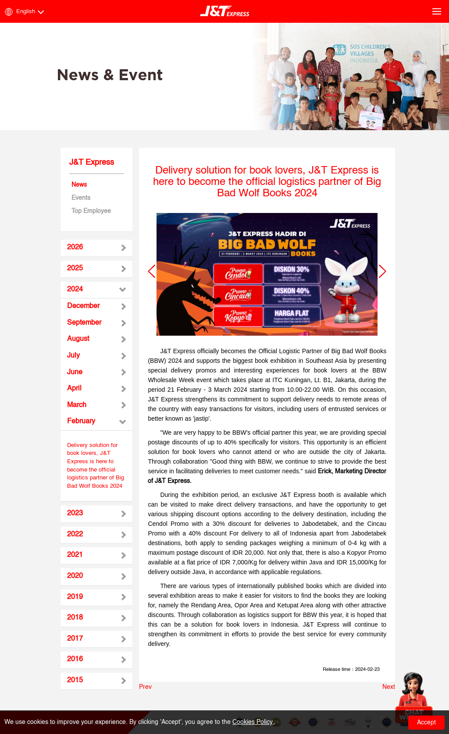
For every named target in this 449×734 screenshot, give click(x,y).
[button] (151, 271)
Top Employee (91, 211)
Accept (426, 723)
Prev (145, 687)
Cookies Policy (252, 722)
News (79, 185)
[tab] (97, 248)
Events (80, 198)
